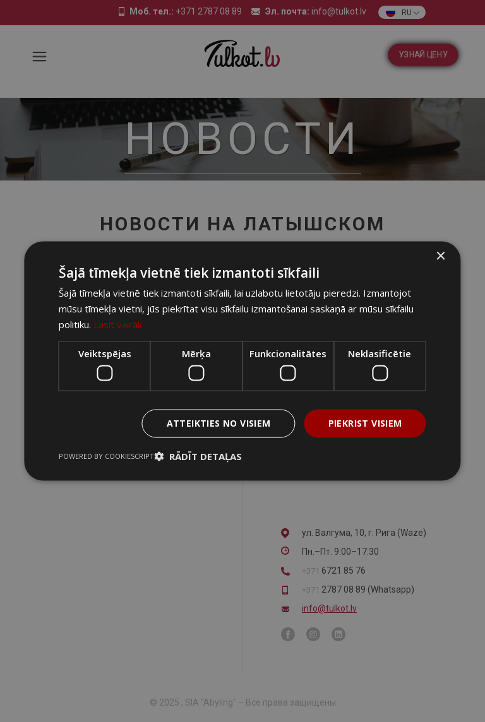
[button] (198, 455)
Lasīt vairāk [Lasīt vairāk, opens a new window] (117, 323)
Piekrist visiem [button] (365, 423)
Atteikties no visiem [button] (219, 423)
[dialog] (242, 361)
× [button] (440, 256)
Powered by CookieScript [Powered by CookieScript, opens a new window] (106, 455)
